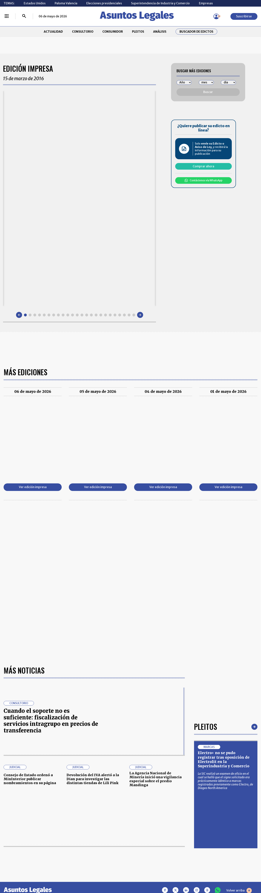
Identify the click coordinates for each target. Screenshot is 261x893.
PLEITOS (138, 31)
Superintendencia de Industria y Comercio (160, 3)
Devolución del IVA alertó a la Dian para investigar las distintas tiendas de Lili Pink (93, 779)
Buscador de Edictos (196, 31)
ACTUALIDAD (53, 31)
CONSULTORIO (82, 31)
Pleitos (205, 726)
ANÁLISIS (159, 31)
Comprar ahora (203, 166)
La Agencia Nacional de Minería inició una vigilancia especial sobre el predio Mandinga (155, 779)
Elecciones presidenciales (104, 3)
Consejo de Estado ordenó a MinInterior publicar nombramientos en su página (30, 779)
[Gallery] (79, 198)
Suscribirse (244, 16)
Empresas (206, 3)
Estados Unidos (35, 3)
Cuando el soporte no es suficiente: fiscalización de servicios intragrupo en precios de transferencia (51, 720)
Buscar (208, 92)
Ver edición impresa (33, 487)
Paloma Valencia (66, 3)
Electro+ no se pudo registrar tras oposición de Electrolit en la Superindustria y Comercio (223, 759)
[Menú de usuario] (216, 16)
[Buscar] (24, 16)
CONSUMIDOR (112, 31)
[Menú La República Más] (7, 16)
